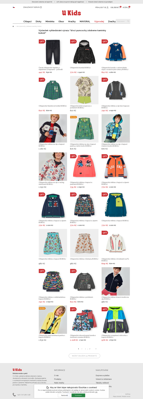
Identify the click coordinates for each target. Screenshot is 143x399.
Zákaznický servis (31, 7)
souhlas (76, 390)
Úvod (13, 26)
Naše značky (59, 383)
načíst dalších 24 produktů (84, 356)
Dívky (38, 21)
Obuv (61, 21)
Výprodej (99, 21)
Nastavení (64, 395)
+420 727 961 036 (23, 395)
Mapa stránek (117, 396)
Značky (112, 21)
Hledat (128, 21)
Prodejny (57, 379)
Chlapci (27, 21)
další (96, 349)
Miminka (50, 21)
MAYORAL (85, 21)
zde (96, 392)
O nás (56, 375)
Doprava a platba (102, 375)
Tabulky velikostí (102, 383)
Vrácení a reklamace (104, 379)
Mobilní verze (126, 396)
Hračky (72, 21)
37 (89, 348)
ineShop (127, 394)
